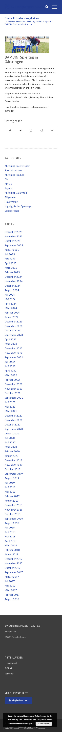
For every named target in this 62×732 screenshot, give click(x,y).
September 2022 (14, 357)
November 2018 (13, 509)
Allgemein (10, 197)
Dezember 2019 (13, 460)
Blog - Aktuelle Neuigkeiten (22, 18)
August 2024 (12, 290)
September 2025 (14, 245)
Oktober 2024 (12, 285)
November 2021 (13, 388)
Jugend (8, 188)
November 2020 (13, 419)
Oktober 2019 (12, 469)
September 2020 (14, 428)
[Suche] (45, 6)
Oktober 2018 (12, 514)
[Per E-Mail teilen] (52, 130)
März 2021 (11, 411)
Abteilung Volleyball (16, 192)
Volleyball (9, 673)
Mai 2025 (10, 258)
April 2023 (10, 339)
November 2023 (13, 325)
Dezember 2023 (13, 321)
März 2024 (11, 308)
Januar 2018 (11, 554)
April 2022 (10, 370)
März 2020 (11, 446)
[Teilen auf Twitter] (20, 130)
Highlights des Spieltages (19, 206)
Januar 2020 (11, 455)
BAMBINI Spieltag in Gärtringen (21, 59)
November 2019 (13, 464)
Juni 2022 (10, 366)
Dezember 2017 (13, 558)
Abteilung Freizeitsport (17, 165)
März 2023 (11, 343)
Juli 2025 (10, 254)
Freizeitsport (11, 663)
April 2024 (10, 303)
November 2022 (13, 352)
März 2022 (11, 375)
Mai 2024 (10, 299)
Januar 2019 (11, 500)
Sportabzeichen (13, 170)
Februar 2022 (12, 379)
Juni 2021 (10, 402)
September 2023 (14, 334)
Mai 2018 (10, 536)
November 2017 (13, 563)
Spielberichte (12, 210)
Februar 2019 (12, 496)
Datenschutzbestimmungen (20, 724)
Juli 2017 (10, 581)
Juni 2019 (10, 487)
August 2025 (12, 249)
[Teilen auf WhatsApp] (31, 130)
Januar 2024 (11, 316)
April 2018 (10, 540)
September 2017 (14, 572)
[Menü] (52, 6)
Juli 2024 (10, 294)
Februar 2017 (12, 594)
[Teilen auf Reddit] (41, 130)
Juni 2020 (10, 442)
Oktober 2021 (12, 393)
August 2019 (12, 478)
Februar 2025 (12, 272)
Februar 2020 (12, 451)
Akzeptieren (43, 724)
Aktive (8, 183)
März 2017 (11, 590)
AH (6, 179)
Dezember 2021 (13, 384)
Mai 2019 (10, 491)
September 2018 (14, 518)
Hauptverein (11, 201)
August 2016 (12, 599)
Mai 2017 (10, 585)
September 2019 (14, 473)
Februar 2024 (12, 312)
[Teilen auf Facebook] (10, 130)
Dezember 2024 (13, 276)
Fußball (8, 668)
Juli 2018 (10, 527)
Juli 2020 (10, 437)
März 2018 (11, 545)
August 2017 (12, 576)
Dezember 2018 (13, 505)
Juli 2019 (10, 482)
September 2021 (14, 397)
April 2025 (10, 263)
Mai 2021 (10, 406)
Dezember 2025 (13, 231)
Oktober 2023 (12, 330)
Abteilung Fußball (14, 174)
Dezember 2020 (13, 415)
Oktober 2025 (12, 240)
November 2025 (13, 236)
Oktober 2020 (12, 424)
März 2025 (11, 267)
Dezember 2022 (13, 348)
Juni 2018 (10, 531)
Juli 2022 (10, 361)
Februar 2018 (12, 549)
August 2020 (12, 433)
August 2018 (12, 523)
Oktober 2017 (12, 567)
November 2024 (13, 281)
